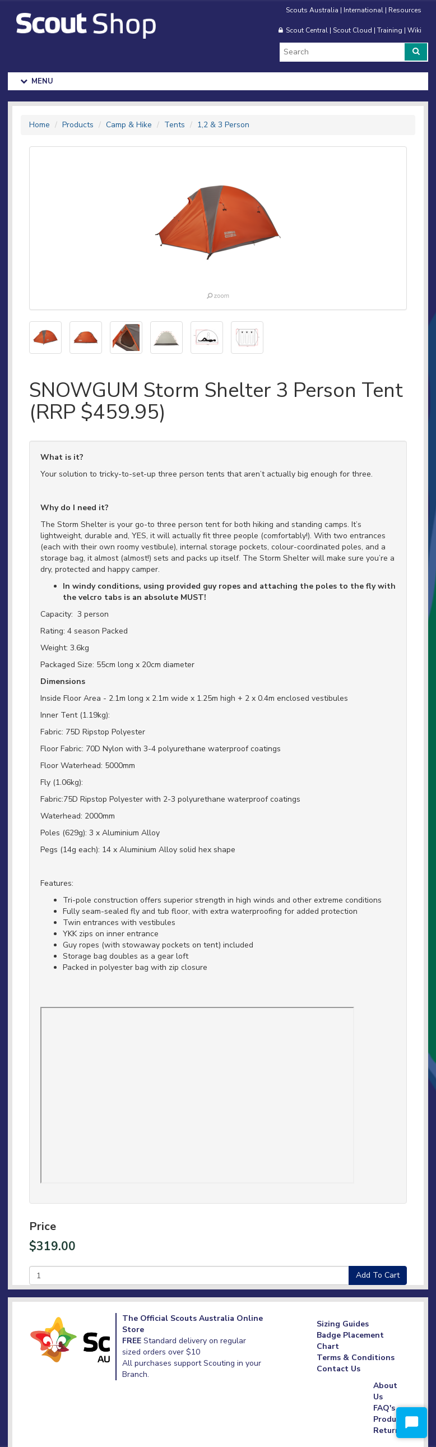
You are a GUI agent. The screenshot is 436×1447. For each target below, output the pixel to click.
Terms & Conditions (356, 1357)
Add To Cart (378, 1275)
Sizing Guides (343, 1324)
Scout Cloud (352, 30)
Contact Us (338, 1368)
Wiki (414, 30)
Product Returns (388, 1425)
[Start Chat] (411, 1422)
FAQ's (384, 1408)
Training (389, 30)
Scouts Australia (312, 10)
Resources (404, 10)
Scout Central (307, 30)
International (363, 10)
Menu (37, 81)
